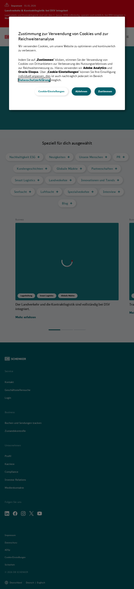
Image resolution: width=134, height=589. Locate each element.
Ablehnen (81, 91)
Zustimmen (105, 91)
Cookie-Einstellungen (51, 91)
